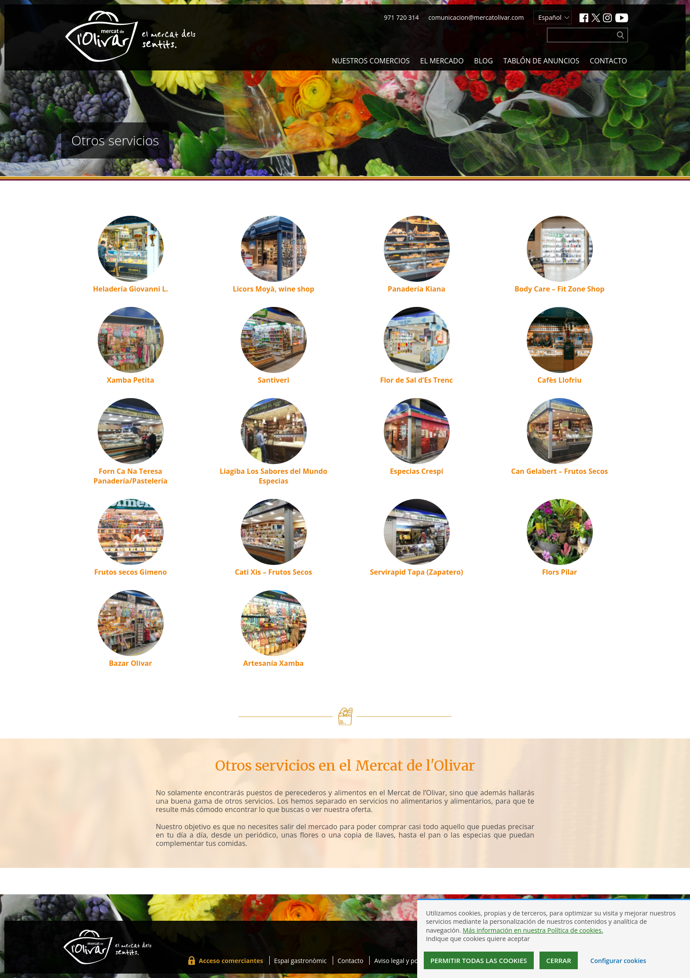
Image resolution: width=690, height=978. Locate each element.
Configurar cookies (618, 960)
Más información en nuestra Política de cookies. (532, 930)
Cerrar (558, 960)
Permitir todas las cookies (478, 960)
